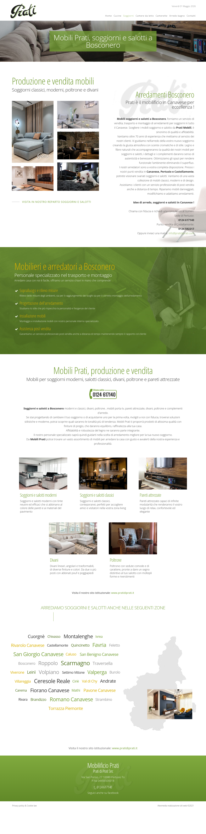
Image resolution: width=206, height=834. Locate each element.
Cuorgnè (29, 637)
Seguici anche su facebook (103, 817)
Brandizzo (95, 732)
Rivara (76, 732)
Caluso (27, 669)
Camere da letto (145, 15)
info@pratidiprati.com (181, 233)
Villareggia (87, 700)
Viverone (27, 690)
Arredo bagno (177, 15)
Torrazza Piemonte (66, 753)
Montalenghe (81, 637)
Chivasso (51, 637)
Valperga (45, 700)
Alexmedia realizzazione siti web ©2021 (176, 829)
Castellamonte (75, 648)
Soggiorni (128, 15)
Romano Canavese (53, 742)
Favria (23, 658)
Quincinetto (103, 648)
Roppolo (31, 679)
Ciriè (66, 711)
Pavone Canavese (46, 732)
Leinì (45, 689)
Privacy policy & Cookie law (24, 829)
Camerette (161, 15)
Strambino (94, 742)
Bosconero (100, 669)
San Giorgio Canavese (85, 658)
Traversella (99, 679)
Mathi (100, 721)
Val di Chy (84, 711)
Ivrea (107, 637)
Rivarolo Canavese (37, 647)
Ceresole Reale (37, 710)
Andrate (107, 710)
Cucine (117, 15)
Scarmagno (65, 679)
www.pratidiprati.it (122, 593)
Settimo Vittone (97, 690)
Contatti (191, 15)
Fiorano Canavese (68, 721)
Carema (31, 721)
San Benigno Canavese (62, 669)
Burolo (67, 700)
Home (108, 15)
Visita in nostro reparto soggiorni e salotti (56, 202)
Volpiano (67, 689)
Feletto (42, 658)
